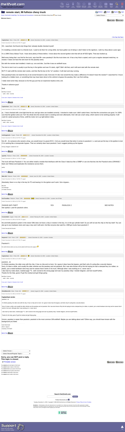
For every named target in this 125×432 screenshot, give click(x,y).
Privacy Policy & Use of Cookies (83, 402)
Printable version (10, 362)
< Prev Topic (115, 37)
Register (114, 12)
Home (2, 15)
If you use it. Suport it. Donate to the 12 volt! (12, 97)
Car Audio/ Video (68, 7)
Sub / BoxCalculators (100, 7)
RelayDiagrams (89, 7)
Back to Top (4, 102)
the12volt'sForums (62, 7)
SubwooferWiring (95, 7)
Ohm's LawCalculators (84, 7)
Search (107, 12)
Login (121, 12)
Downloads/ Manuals (78, 7)
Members (99, 12)
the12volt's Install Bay (11, 15)
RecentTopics (111, 7)
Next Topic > (121, 37)
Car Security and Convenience (25, 15)
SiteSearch (116, 7)
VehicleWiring (105, 7)
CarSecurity (73, 7)
